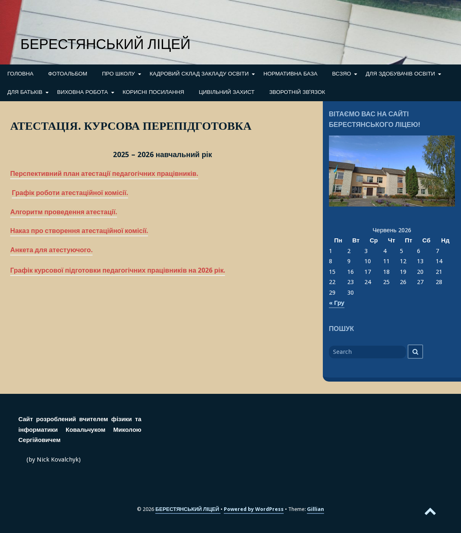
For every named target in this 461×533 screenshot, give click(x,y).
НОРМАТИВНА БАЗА (290, 73)
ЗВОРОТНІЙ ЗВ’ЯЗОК (297, 92)
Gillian (315, 509)
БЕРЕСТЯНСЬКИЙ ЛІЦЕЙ (105, 44)
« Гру (336, 302)
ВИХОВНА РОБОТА (82, 92)
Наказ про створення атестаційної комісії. (79, 231)
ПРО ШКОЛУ (118, 73)
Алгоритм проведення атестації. (63, 212)
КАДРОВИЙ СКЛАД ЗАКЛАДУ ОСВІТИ (199, 73)
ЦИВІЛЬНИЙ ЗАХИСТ (227, 92)
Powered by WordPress (254, 509)
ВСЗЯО (341, 73)
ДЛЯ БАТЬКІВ (24, 92)
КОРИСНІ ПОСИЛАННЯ (153, 92)
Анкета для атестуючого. (51, 250)
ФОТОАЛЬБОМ (67, 73)
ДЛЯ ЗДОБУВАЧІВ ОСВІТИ (400, 73)
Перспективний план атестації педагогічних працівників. (104, 174)
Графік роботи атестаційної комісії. (70, 193)
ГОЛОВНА (20, 73)
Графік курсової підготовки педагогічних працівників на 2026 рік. (117, 270)
